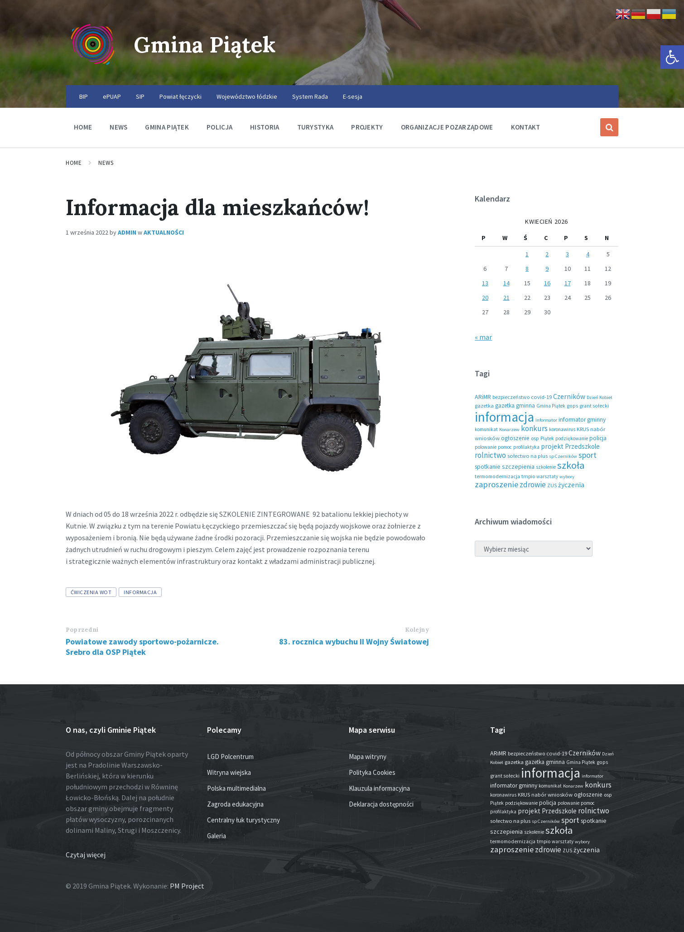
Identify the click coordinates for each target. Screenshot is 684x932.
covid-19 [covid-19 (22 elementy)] (541, 396)
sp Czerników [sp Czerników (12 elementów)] (563, 456)
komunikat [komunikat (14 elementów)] (486, 429)
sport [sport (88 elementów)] (587, 455)
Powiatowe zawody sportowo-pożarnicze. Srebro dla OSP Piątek (142, 646)
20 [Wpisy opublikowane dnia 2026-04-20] (485, 297)
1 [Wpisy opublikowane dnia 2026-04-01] (527, 254)
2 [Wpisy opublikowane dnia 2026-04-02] (547, 254)
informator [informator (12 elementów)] (546, 420)
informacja (140, 592)
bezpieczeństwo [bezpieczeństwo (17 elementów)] (511, 397)
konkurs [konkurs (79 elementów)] (534, 428)
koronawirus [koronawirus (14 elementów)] (562, 429)
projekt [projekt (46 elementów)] (552, 446)
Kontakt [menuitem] (525, 127)
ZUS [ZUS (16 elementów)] (552, 485)
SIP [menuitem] (140, 96)
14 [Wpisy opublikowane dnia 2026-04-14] (506, 283)
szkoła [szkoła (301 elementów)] (570, 465)
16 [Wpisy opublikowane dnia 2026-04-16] (547, 283)
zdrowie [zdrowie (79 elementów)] (533, 485)
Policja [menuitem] (219, 127)
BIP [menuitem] (83, 96)
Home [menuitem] (83, 127)
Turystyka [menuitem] (315, 127)
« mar (483, 336)
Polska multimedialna (236, 788)
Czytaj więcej (86, 854)
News (105, 163)
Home (74, 163)
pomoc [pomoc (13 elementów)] (505, 447)
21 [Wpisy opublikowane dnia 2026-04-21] (506, 297)
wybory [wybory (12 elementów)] (566, 477)
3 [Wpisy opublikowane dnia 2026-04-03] (567, 254)
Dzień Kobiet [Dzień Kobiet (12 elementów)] (599, 397)
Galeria (216, 835)
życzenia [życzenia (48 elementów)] (571, 484)
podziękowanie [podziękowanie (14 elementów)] (571, 438)
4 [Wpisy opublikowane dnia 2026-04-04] (587, 254)
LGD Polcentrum (230, 756)
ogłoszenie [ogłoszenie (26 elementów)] (515, 438)
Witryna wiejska (229, 772)
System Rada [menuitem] (310, 96)
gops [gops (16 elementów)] (572, 406)
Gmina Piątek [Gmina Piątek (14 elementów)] (550, 406)
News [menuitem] (118, 127)
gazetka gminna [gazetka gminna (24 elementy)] (515, 405)
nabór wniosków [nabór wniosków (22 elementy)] (552, 794)
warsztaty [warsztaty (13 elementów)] (547, 476)
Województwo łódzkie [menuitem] (247, 96)
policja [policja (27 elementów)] (598, 438)
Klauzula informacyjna (379, 788)
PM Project (187, 885)
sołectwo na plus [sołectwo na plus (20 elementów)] (527, 455)
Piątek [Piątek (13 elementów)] (547, 438)
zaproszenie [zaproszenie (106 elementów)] (496, 484)
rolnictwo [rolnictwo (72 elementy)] (490, 455)
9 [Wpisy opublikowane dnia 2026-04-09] (547, 268)
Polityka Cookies (372, 772)
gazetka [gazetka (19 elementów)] (484, 405)
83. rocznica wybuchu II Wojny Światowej (354, 641)
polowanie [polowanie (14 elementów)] (485, 447)
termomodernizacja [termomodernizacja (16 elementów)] (497, 476)
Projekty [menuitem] (367, 127)
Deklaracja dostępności (381, 804)
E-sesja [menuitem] (352, 96)
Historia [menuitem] (264, 127)
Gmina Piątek (204, 44)
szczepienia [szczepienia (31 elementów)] (518, 466)
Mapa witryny (367, 756)
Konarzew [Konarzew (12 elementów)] (509, 429)
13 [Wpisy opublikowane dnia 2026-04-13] (485, 283)
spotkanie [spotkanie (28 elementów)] (488, 467)
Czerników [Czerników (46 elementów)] (569, 396)
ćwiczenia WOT (91, 592)
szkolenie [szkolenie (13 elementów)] (546, 467)
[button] (672, 57)
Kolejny (417, 630)
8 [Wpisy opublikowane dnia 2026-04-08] (527, 268)
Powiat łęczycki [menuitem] (180, 96)
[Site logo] (93, 67)
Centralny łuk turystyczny (243, 820)
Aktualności (164, 232)
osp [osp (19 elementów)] (535, 438)
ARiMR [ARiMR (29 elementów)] (483, 397)
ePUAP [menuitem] (112, 96)
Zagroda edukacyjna (235, 804)
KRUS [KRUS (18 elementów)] (583, 429)
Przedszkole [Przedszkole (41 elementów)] (582, 446)
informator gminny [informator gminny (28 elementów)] (582, 419)
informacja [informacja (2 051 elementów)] (504, 416)
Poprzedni (82, 630)
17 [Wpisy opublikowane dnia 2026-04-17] (567, 283)
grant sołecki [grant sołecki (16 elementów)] (594, 406)
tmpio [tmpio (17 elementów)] (528, 476)
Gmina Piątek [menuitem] (167, 127)
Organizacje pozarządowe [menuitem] (447, 127)
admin (127, 232)
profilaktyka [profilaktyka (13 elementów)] (526, 447)
